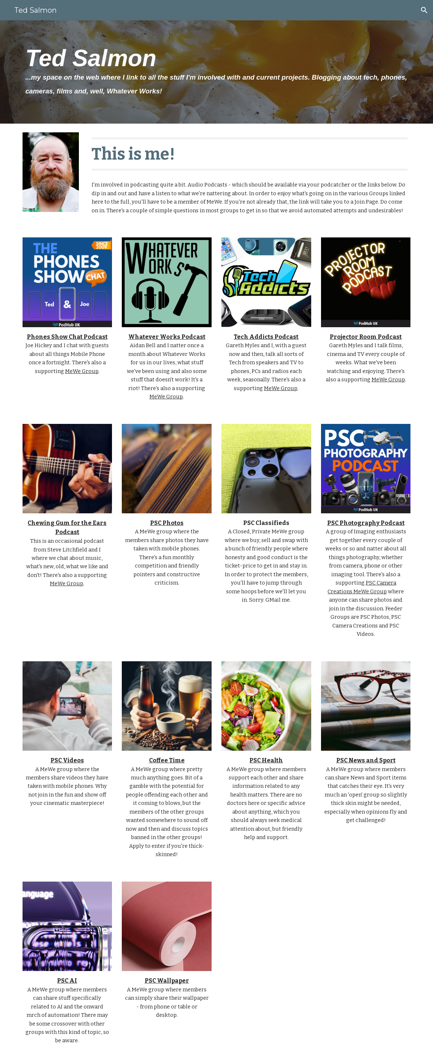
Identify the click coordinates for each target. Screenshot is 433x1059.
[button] (424, 10)
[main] (217, 72)
